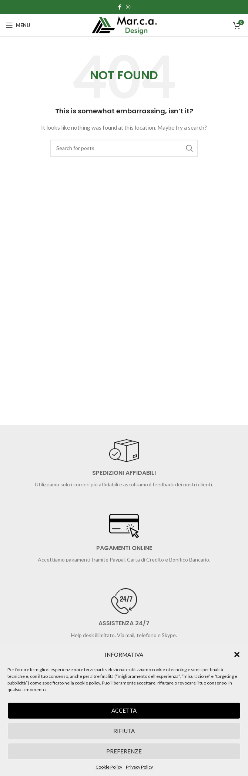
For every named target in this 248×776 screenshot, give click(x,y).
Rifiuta (124, 730)
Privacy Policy (139, 767)
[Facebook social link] (120, 7)
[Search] (124, 148)
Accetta (124, 710)
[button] (237, 654)
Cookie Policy (108, 767)
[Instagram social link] (128, 7)
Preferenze (124, 751)
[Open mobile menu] (18, 25)
